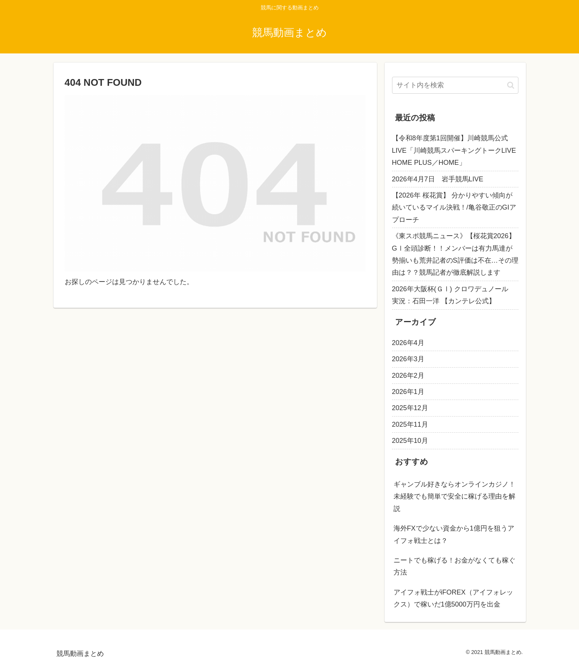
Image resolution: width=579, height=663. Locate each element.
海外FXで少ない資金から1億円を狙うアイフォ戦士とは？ (454, 534)
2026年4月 (408, 343)
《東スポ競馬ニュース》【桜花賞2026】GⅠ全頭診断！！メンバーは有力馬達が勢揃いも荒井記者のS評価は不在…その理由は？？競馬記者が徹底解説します (455, 254)
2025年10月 (410, 440)
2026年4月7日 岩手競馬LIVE (437, 179)
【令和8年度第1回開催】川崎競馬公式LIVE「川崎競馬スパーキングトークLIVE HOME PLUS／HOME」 (454, 150)
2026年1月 (408, 391)
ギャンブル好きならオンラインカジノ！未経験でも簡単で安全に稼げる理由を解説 (454, 496)
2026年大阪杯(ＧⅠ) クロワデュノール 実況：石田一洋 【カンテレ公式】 (453, 295)
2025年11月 (410, 424)
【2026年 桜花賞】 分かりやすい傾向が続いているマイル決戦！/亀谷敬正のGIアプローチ (454, 208)
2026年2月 (408, 375)
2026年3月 (408, 359)
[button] (510, 85)
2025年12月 (410, 408)
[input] (455, 85)
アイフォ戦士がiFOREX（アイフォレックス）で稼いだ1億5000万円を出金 (453, 598)
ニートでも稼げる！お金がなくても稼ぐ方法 (454, 566)
